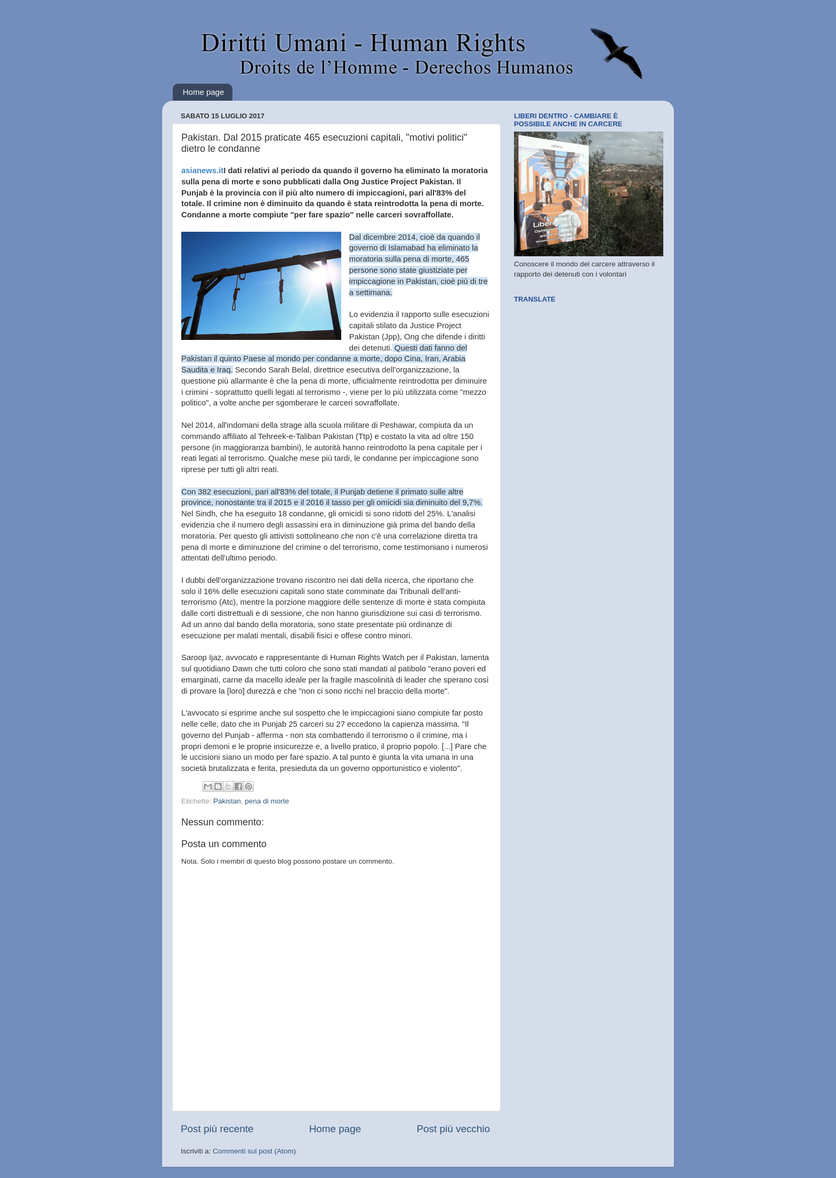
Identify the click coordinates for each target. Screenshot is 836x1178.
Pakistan (227, 801)
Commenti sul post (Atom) (254, 1151)
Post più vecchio (453, 1128)
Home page (203, 91)
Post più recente (217, 1128)
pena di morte (267, 801)
